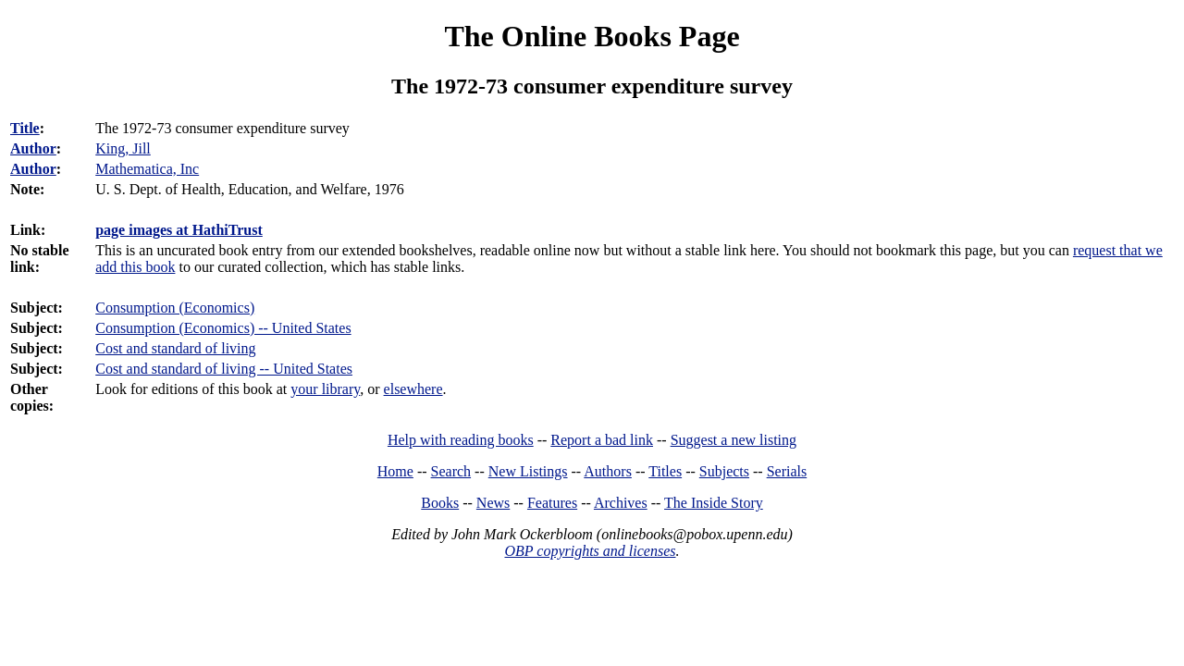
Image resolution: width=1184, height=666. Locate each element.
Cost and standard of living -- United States (223, 368)
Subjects (724, 471)
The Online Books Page (591, 36)
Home (395, 471)
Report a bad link (601, 440)
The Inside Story (713, 503)
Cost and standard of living (175, 348)
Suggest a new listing (733, 440)
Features (552, 503)
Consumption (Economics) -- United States (223, 328)
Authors (608, 471)
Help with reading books (461, 440)
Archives (621, 503)
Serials (787, 471)
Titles (665, 471)
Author (33, 148)
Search (451, 471)
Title (25, 128)
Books (440, 503)
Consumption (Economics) (174, 307)
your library (325, 389)
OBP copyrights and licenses (589, 551)
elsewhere (413, 389)
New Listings (528, 471)
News (493, 503)
